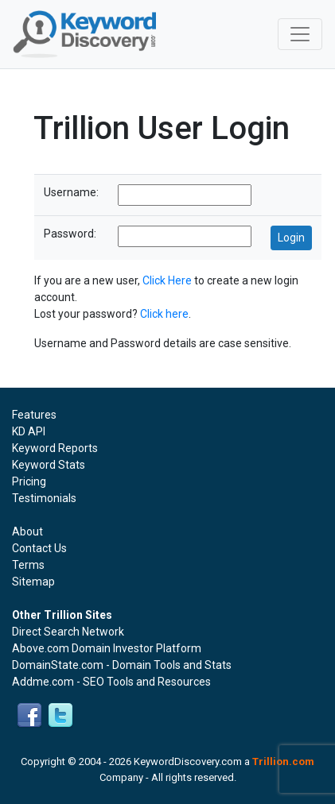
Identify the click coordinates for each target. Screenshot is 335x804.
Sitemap (33, 581)
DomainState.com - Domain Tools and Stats (122, 665)
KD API (28, 431)
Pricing (29, 481)
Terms (28, 565)
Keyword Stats (48, 464)
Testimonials (44, 498)
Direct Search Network (68, 631)
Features (34, 414)
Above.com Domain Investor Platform (106, 648)
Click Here (167, 280)
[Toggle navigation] (300, 34)
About (27, 531)
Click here (164, 313)
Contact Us (39, 548)
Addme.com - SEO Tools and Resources (111, 681)
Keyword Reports (55, 448)
